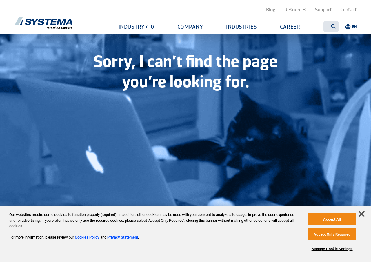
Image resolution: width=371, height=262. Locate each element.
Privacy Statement (122, 237)
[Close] (361, 214)
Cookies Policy (87, 237)
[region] (185, 234)
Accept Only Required (332, 234)
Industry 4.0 (136, 26)
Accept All (332, 219)
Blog (271, 9)
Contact (348, 9)
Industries (241, 26)
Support (323, 9)
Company (190, 26)
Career (290, 26)
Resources (295, 9)
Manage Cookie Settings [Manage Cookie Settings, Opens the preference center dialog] (332, 249)
